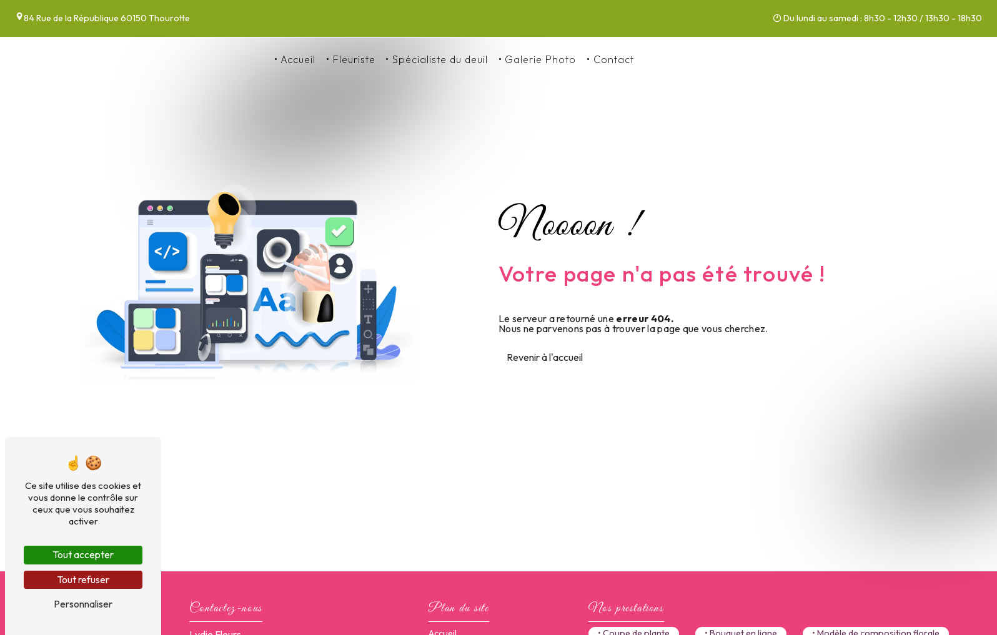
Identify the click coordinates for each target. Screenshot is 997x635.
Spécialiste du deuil (440, 59)
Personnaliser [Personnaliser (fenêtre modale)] (83, 604)
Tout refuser (83, 579)
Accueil (297, 59)
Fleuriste (354, 59)
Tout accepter (83, 554)
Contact (613, 59)
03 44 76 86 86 (684, 59)
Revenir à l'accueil (545, 357)
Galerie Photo (540, 59)
